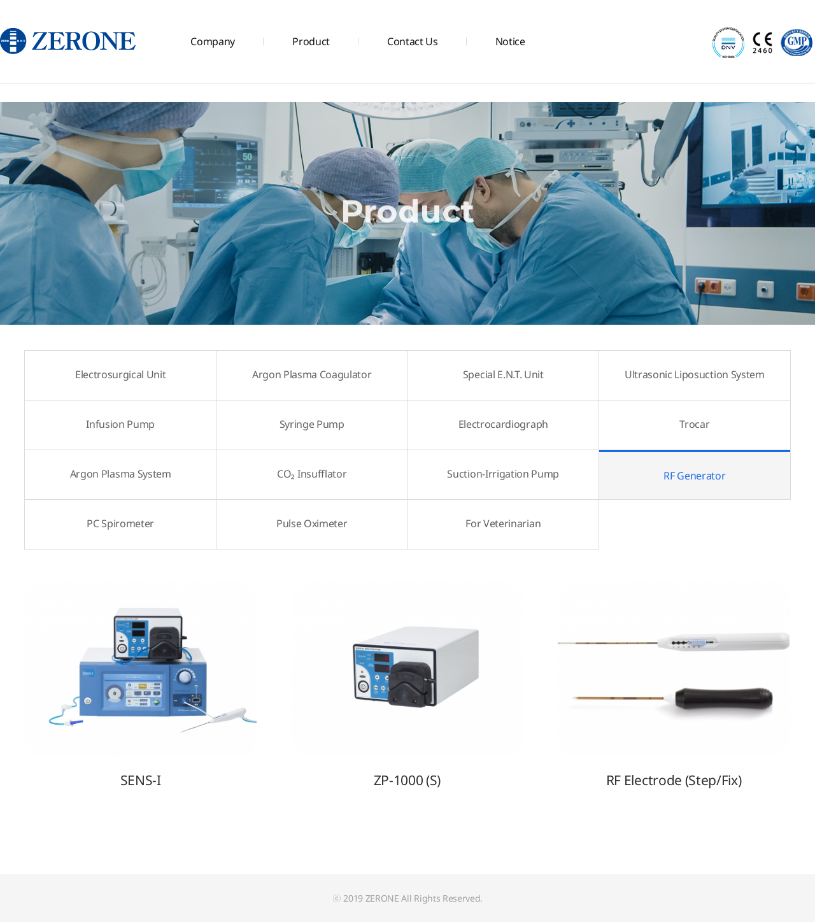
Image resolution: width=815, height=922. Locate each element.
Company (212, 41)
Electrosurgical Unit (120, 374)
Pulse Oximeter (312, 523)
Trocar (694, 424)
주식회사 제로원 (69, 41)
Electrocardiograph (503, 424)
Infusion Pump (120, 424)
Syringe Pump (312, 424)
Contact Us (412, 41)
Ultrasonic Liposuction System (695, 374)
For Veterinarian (503, 523)
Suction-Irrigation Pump (503, 474)
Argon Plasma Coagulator (312, 374)
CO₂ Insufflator (311, 474)
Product (311, 41)
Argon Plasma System (120, 474)
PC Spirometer (120, 523)
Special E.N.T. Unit (503, 374)
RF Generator (662, 466)
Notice (510, 41)
